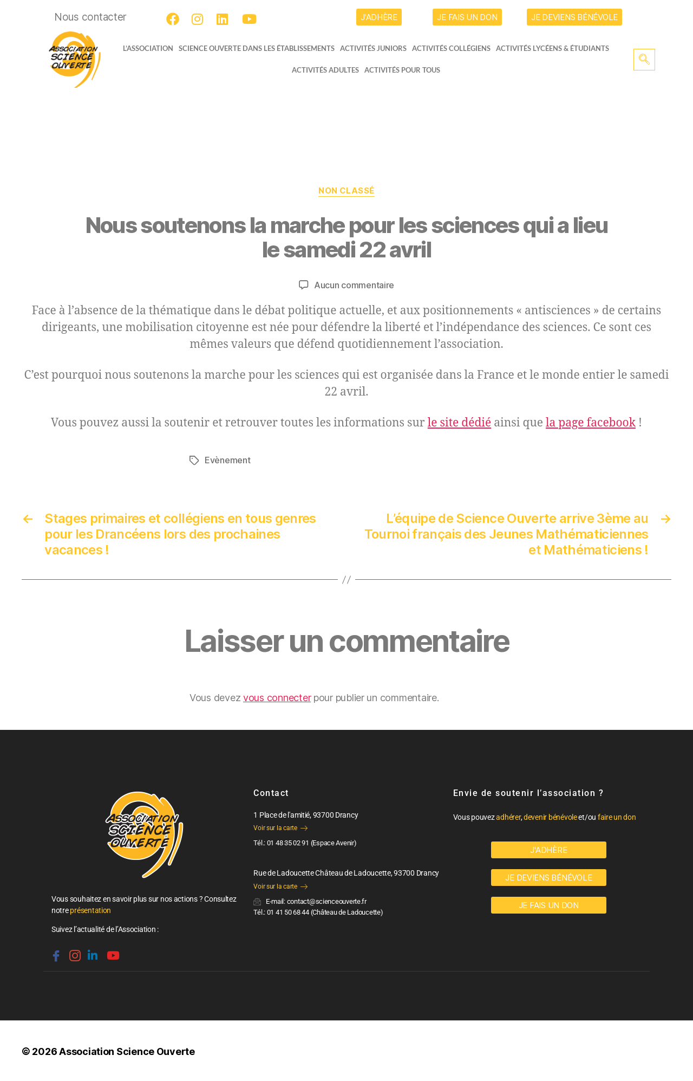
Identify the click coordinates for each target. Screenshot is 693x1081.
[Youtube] (250, 19)
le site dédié (460, 422)
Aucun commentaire (354, 285)
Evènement (228, 459)
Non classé (346, 191)
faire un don (617, 816)
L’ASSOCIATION (145, 48)
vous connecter (277, 696)
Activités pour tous (402, 70)
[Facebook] (174, 19)
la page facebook (591, 422)
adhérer (508, 816)
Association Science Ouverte (127, 1050)
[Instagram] (200, 19)
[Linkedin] (91, 950)
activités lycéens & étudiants (555, 48)
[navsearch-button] (644, 59)
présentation (90, 909)
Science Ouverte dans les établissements (260, 48)
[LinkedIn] (225, 19)
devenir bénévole (550, 816)
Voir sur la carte (280, 827)
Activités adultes (325, 70)
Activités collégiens (454, 48)
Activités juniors (376, 48)
